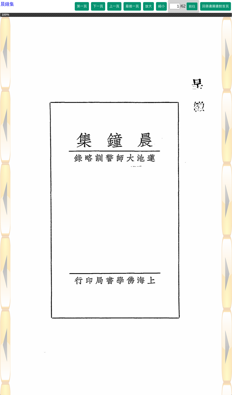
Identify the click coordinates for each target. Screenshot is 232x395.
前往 (192, 6)
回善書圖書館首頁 (215, 6)
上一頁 (114, 6)
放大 (148, 6)
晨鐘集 (7, 4)
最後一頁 (132, 6)
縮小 (161, 6)
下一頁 (98, 6)
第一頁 (82, 6)
